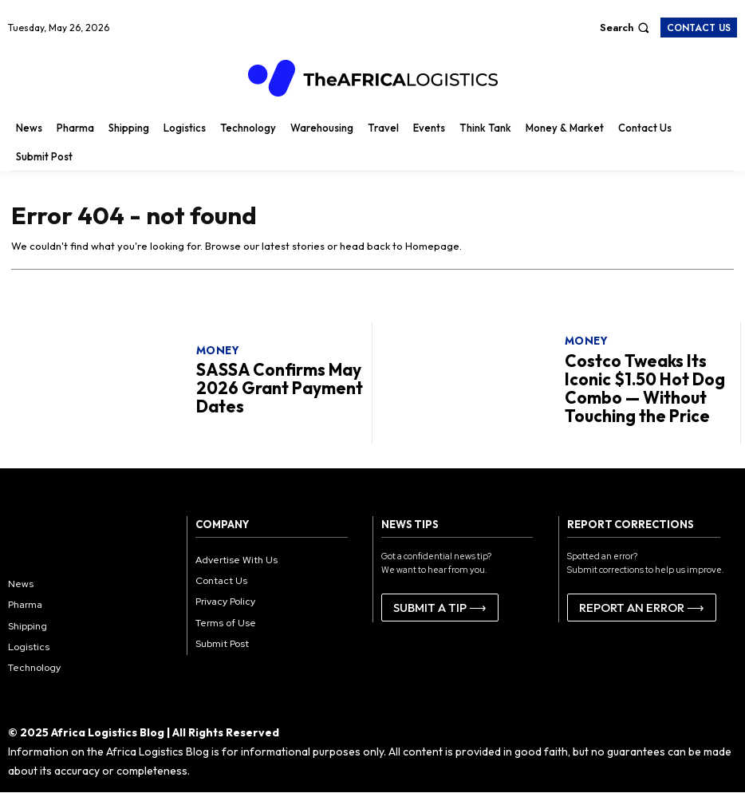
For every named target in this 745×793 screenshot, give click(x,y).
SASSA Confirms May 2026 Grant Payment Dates (265, 388)
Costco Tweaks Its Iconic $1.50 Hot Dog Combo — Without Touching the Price (644, 388)
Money (217, 357)
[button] (626, 27)
